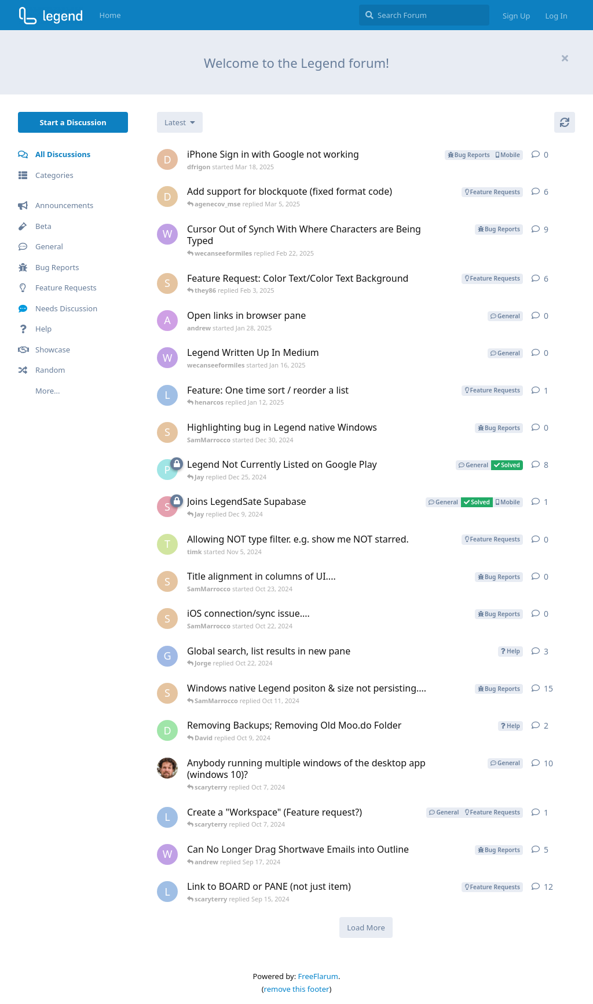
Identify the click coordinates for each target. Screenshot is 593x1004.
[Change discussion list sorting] (180, 122)
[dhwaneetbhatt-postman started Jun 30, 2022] (167, 196)
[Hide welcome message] (564, 58)
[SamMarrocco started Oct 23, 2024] (167, 581)
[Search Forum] (424, 15)
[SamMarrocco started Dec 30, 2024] (167, 432)
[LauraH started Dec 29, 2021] (167, 891)
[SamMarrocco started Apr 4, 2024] (167, 693)
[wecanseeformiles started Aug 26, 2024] (167, 234)
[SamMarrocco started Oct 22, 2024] (167, 618)
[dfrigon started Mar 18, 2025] (167, 159)
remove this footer (297, 989)
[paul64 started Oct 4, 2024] (167, 469)
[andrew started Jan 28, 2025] (167, 320)
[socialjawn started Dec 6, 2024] (167, 506)
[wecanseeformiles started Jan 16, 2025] (167, 357)
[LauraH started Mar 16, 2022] (167, 395)
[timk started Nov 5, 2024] (167, 544)
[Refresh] (564, 122)
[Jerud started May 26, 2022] (167, 768)
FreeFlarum (318, 976)
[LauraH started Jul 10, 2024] (167, 817)
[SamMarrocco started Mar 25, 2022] (167, 283)
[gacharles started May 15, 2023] (167, 656)
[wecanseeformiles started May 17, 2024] (167, 854)
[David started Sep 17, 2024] (167, 730)
